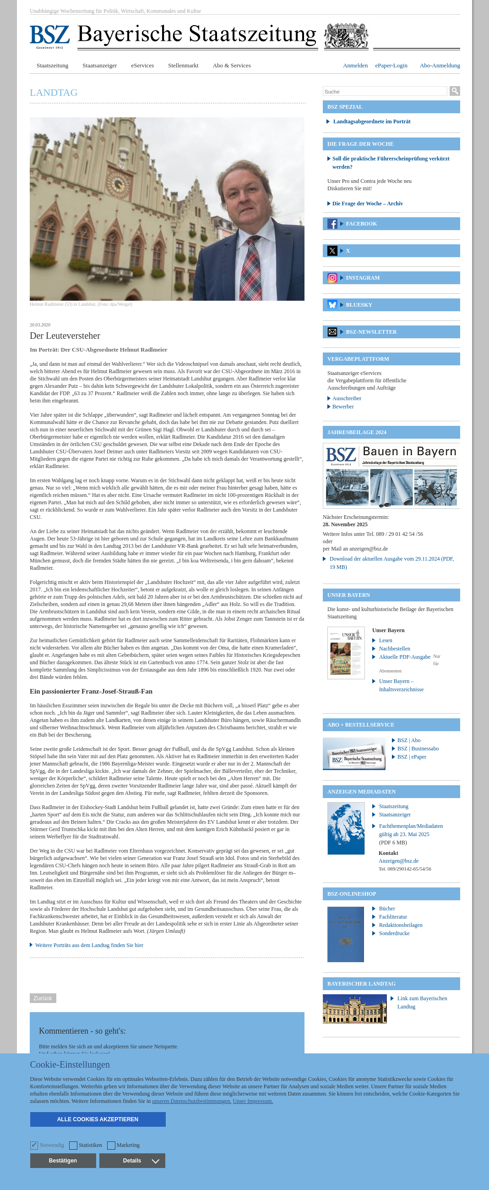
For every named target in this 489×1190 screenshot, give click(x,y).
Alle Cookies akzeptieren (98, 1119)
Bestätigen (63, 1160)
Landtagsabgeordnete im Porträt (372, 121)
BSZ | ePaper (411, 757)
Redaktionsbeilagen (401, 925)
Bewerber (343, 406)
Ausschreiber (346, 398)
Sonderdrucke (394, 933)
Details (141, 1160)
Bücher (387, 908)
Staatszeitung (52, 65)
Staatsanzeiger (99, 65)
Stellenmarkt (183, 65)
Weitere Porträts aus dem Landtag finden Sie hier (89, 945)
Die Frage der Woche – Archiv (367, 203)
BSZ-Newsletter (371, 332)
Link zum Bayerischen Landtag (422, 1002)
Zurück (42, 998)
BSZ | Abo (408, 740)
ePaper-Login (391, 65)
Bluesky (359, 305)
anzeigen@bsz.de (368, 548)
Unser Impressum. (253, 1101)
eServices (142, 65)
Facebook (361, 223)
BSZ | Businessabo (418, 748)
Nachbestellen (394, 648)
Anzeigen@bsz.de (398, 861)
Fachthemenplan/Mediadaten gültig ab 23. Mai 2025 (411, 834)
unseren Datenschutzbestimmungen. (191, 1101)
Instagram (363, 278)
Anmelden (355, 65)
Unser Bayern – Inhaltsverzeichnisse (401, 685)
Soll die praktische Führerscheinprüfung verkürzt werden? (391, 162)
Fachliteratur (393, 917)
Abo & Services (232, 65)
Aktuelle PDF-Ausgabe (404, 657)
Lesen (385, 640)
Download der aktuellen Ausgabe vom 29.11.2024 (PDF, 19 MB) (392, 563)
